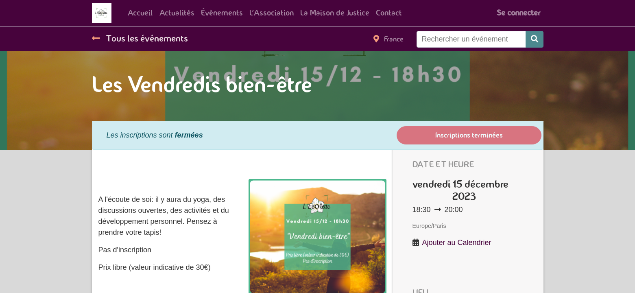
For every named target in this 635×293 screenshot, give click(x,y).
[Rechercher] (534, 39)
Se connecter (518, 13)
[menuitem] (140, 13)
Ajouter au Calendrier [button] (456, 242)
